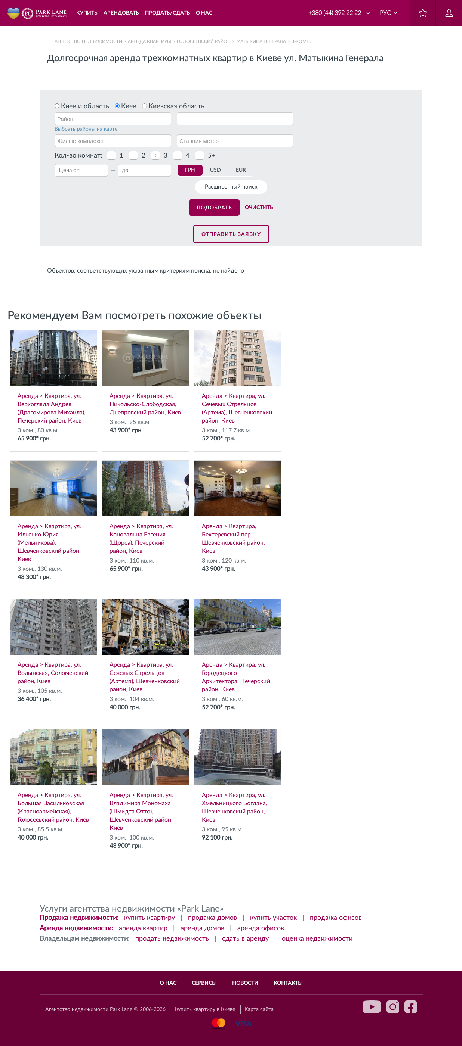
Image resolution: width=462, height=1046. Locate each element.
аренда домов (202, 928)
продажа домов (212, 918)
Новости (245, 983)
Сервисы (204, 983)
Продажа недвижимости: (79, 918)
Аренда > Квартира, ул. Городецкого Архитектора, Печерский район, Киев (238, 645)
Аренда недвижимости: (76, 928)
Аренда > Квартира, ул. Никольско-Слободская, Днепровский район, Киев (145, 372)
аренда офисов (260, 928)
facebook (410, 1006)
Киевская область (176, 106)
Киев (128, 106)
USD (215, 170)
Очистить (259, 207)
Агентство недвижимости (88, 41)
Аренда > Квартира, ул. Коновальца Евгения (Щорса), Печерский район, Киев (145, 507)
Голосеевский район (204, 41)
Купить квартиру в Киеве (205, 1009)
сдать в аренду (245, 939)
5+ (211, 155)
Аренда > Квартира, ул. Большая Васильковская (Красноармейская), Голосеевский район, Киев (53, 776)
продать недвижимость (172, 939)
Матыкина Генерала (261, 41)
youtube (372, 1006)
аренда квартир (143, 928)
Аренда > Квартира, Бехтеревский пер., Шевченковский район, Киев (238, 507)
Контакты (288, 983)
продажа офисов (336, 918)
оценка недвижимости (317, 939)
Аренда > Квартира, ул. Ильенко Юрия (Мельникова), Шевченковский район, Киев (53, 511)
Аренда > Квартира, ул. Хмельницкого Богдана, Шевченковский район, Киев (238, 776)
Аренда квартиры (149, 41)
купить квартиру (149, 918)
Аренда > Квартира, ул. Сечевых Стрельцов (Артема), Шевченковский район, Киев (238, 377)
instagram (392, 1006)
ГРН (190, 170)
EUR (241, 170)
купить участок (273, 918)
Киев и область (85, 106)
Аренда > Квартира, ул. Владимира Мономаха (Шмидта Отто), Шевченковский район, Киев (145, 780)
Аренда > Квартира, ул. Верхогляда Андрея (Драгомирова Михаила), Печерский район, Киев (53, 377)
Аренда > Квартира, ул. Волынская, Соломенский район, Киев (53, 641)
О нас (168, 983)
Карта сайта (259, 1009)
